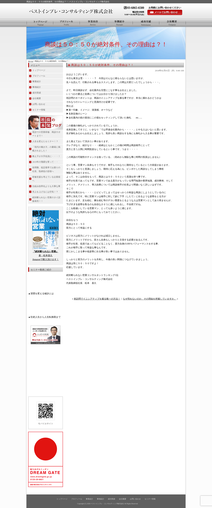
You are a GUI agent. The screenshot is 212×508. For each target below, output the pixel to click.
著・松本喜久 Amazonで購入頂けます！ (45, 255)
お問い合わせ (38, 104)
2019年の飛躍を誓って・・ (45, 162)
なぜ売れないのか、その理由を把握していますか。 (149, 299)
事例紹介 (119, 23)
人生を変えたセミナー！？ (45, 141)
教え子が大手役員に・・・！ (46, 156)
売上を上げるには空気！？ (45, 192)
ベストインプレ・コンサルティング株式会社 (107, 504)
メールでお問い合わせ (166, 12)
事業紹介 (93, 23)
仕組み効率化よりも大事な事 (46, 186)
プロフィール (66, 23)
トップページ (39, 23)
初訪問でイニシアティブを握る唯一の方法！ (97, 299)
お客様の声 (146, 23)
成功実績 (36, 92)
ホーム (30, 61)
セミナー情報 (38, 110)
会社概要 (172, 23)
